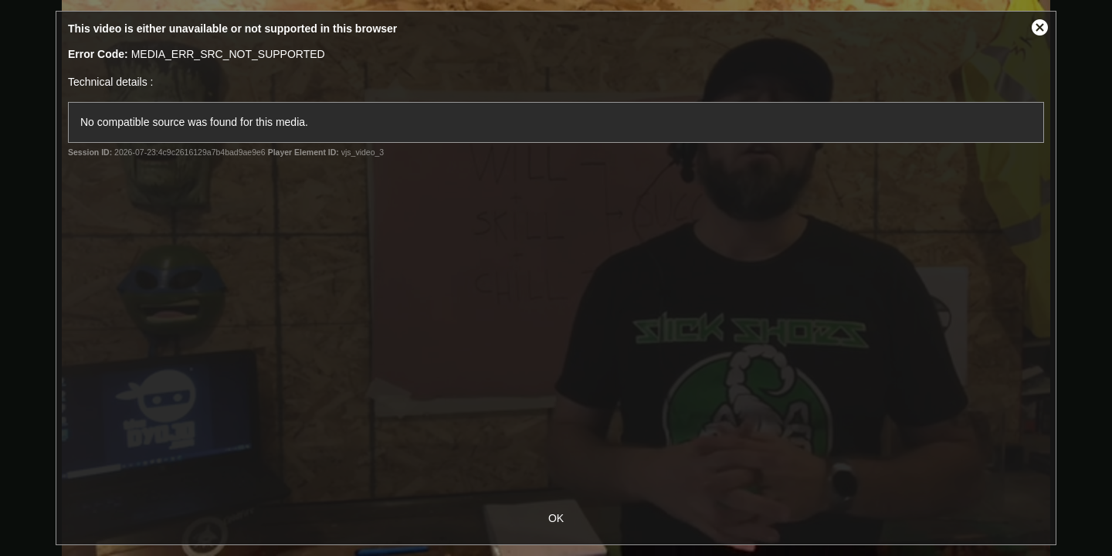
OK (556, 518)
